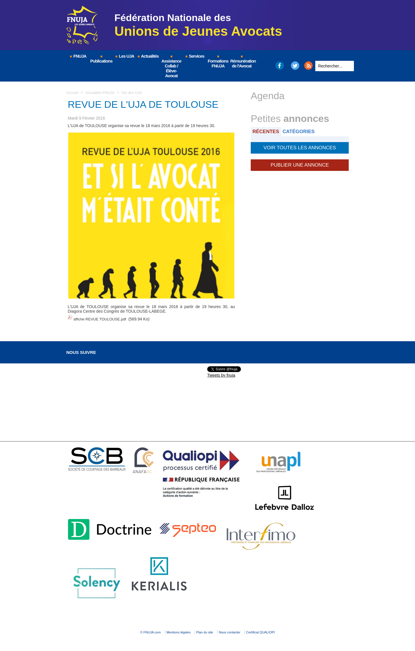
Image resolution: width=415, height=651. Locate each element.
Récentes (267, 131)
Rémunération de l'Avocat (242, 62)
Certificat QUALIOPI (286, 630)
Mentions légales (167, 630)
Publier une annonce (300, 163)
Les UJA (124, 56)
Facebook (279, 65)
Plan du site (206, 630)
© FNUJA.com (127, 630)
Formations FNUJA (218, 62)
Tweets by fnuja (221, 372)
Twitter (295, 65)
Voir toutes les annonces (299, 146)
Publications (101, 59)
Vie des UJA (135, 92)
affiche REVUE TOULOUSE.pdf (101, 318)
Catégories (302, 131)
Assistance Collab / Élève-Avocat (171, 67)
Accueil (72, 92)
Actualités (148, 56)
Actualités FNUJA (101, 92)
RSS (308, 65)
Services (194, 56)
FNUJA (77, 56)
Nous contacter (243, 630)
